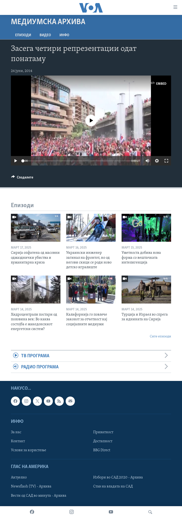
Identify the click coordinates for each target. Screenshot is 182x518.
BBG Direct (101, 450)
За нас (16, 432)
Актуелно (19, 478)
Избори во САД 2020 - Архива (118, 478)
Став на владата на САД (113, 487)
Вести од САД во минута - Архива (38, 496)
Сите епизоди (160, 336)
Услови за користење (28, 450)
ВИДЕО (45, 35)
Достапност (102, 441)
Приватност (103, 432)
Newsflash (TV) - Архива (31, 487)
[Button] (22, 178)
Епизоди (23, 35)
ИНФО (64, 35)
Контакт (18, 441)
